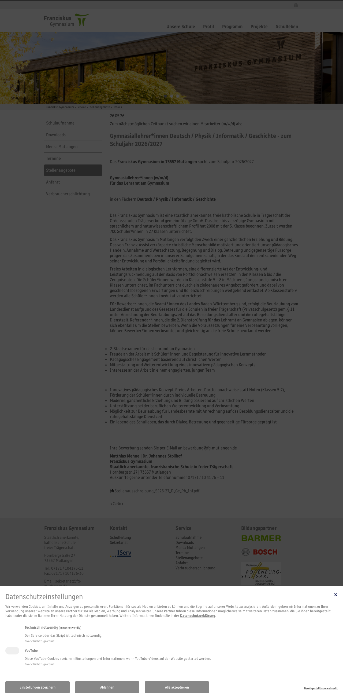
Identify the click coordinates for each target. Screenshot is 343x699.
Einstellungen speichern (37, 687)
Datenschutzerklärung (197, 615)
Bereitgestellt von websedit (321, 688)
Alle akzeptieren (177, 687)
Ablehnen (107, 687)
